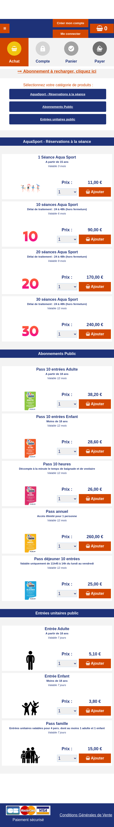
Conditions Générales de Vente (86, 815)
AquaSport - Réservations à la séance (58, 94)
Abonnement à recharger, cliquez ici (59, 71)
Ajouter (97, 192)
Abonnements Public (57, 107)
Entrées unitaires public (57, 119)
